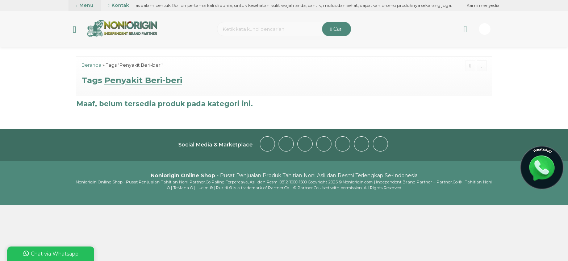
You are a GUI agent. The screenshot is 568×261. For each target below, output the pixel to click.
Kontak (118, 5)
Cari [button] (336, 29)
